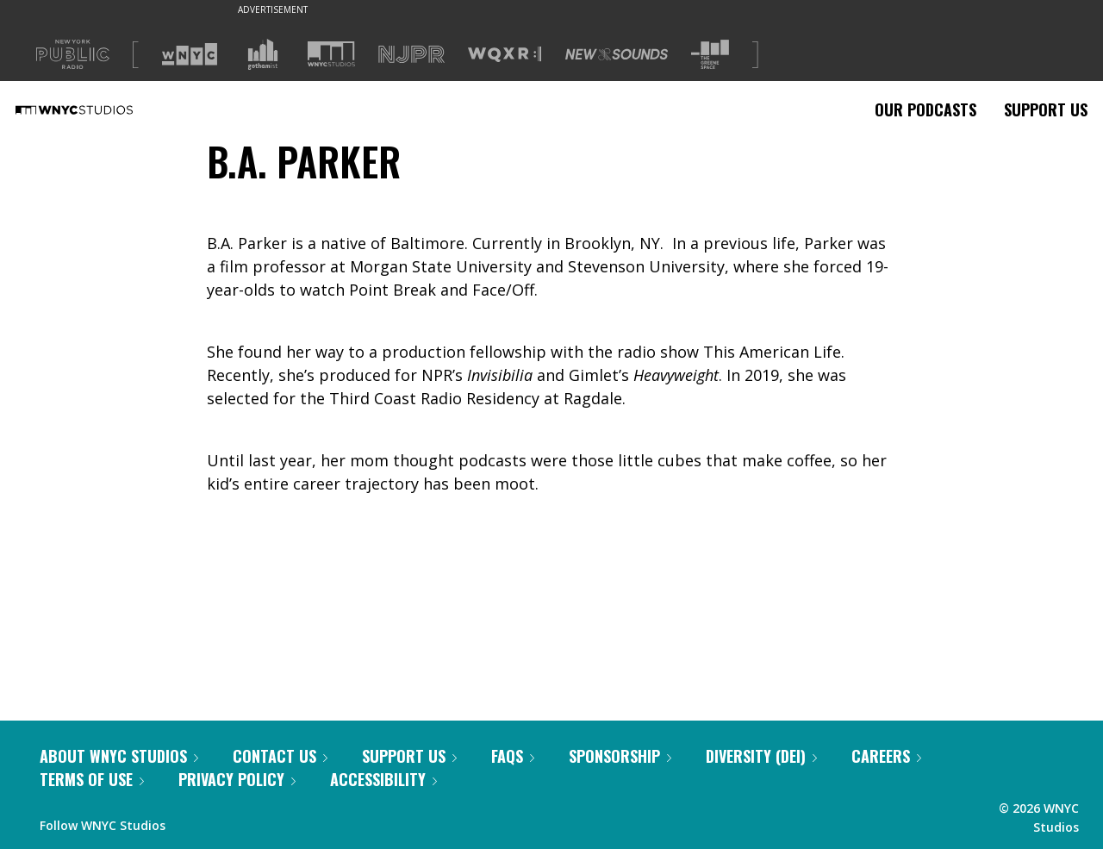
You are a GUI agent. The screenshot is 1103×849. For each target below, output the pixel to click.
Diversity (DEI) (761, 756)
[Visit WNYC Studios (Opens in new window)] (331, 53)
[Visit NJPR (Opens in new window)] (411, 55)
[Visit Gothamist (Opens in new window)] (262, 54)
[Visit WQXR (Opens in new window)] (504, 55)
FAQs (512, 756)
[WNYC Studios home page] (96, 109)
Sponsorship (620, 756)
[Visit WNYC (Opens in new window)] (189, 54)
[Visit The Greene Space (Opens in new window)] (710, 55)
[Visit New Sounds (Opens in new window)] (616, 54)
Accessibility (383, 779)
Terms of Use (92, 779)
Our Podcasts (925, 109)
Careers (886, 756)
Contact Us (280, 756)
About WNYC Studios (119, 756)
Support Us (1045, 109)
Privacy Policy (237, 779)
